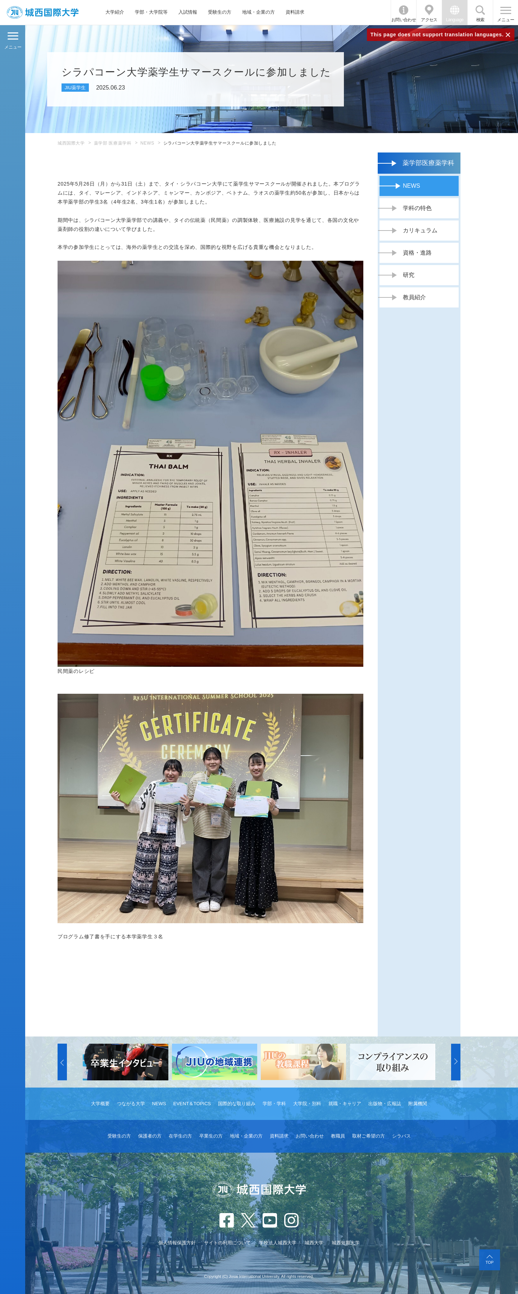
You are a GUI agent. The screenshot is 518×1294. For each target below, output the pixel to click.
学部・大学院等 (151, 12)
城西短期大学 (346, 1242)
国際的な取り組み (236, 1103)
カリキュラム (420, 230)
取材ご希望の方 (368, 1136)
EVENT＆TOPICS (192, 1103)
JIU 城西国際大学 (42, 12)
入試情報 (187, 12)
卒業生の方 (211, 1136)
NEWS (147, 143)
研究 (408, 275)
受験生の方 (219, 12)
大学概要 (100, 1103)
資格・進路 (417, 253)
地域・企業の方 (258, 12)
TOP (490, 1262)
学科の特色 (417, 208)
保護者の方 (150, 1136)
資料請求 (295, 12)
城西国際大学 (71, 143)
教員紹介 (414, 297)
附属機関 (417, 1103)
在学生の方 (180, 1136)
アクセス (429, 19)
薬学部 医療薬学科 (113, 143)
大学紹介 (114, 12)
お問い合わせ (403, 19)
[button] (62, 1062)
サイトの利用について (227, 1242)
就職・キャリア (344, 1103)
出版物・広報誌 (384, 1103)
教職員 (338, 1136)
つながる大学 (131, 1103)
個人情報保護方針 (177, 1242)
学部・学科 (274, 1103)
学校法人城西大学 (277, 1242)
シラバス (401, 1136)
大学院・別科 (307, 1103)
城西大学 (314, 1242)
